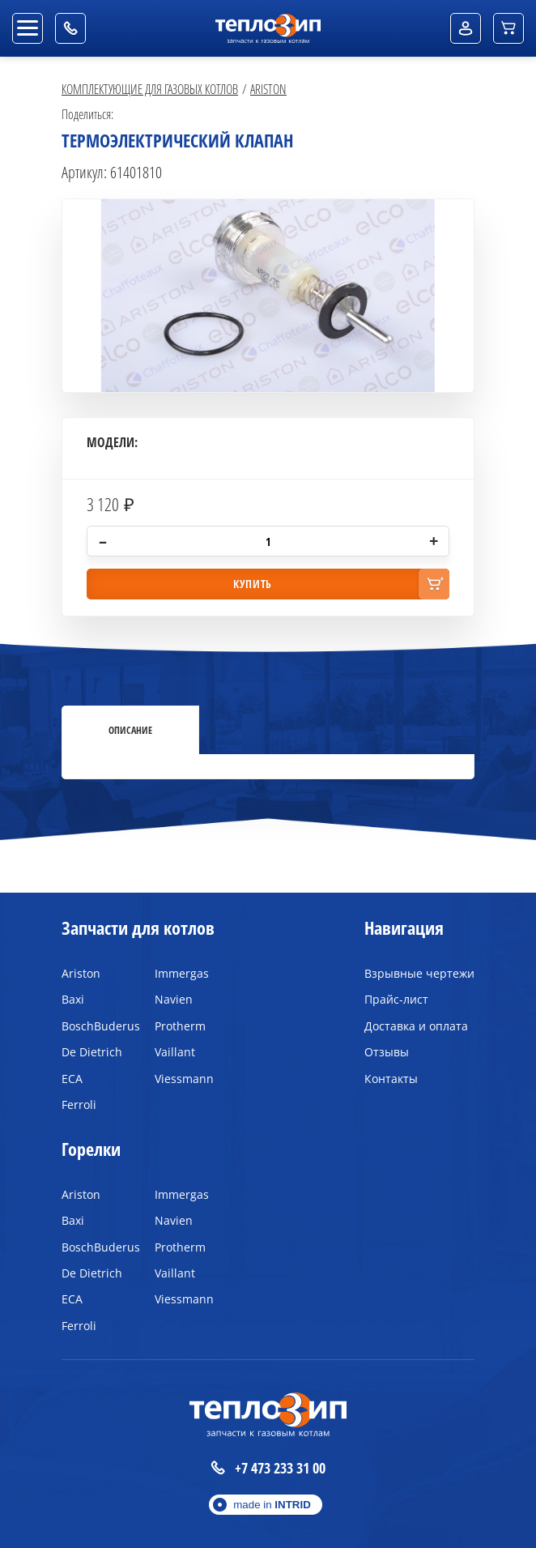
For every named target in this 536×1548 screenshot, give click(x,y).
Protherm (180, 1026)
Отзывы (386, 1052)
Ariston (268, 88)
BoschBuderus (96, 1026)
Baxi (73, 999)
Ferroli (79, 1104)
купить (252, 583)
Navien (174, 999)
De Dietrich (92, 1052)
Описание (130, 729)
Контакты (391, 1078)
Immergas (182, 973)
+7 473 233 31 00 (268, 1468)
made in (272, 1505)
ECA (72, 1078)
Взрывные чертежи (419, 973)
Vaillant (175, 1052)
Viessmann (184, 1078)
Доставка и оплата (416, 1026)
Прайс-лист (396, 999)
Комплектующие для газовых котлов (150, 88)
